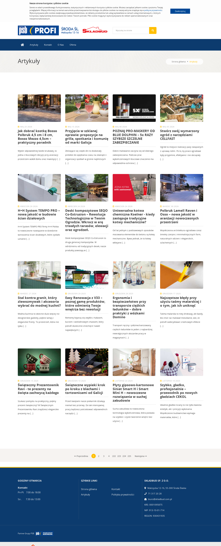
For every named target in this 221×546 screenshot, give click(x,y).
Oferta (73, 44)
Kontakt (48, 44)
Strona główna (179, 61)
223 (119, 456)
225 (129, 456)
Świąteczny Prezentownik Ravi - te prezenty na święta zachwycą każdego (38, 389)
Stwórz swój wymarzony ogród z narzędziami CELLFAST (179, 135)
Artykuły (34, 44)
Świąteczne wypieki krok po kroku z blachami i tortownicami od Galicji (85, 389)
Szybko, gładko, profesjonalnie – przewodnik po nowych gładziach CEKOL (178, 391)
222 (114, 456)
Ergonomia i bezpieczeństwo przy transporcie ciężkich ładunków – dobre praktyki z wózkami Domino (129, 307)
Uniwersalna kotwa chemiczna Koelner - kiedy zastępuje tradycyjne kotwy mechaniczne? (134, 216)
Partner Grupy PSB (26, 533)
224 (124, 456)
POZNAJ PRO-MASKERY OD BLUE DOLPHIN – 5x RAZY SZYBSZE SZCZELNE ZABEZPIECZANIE (134, 136)
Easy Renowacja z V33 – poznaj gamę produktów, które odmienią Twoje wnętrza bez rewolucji (85, 303)
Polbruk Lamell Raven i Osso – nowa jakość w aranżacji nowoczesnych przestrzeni (179, 216)
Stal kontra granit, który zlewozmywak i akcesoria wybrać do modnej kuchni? (39, 301)
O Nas (61, 44)
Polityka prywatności (123, 494)
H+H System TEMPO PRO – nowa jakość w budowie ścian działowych (39, 214)
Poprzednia (81, 456)
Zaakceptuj (180, 11)
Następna (141, 456)
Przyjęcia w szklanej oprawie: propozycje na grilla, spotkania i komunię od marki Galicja (86, 136)
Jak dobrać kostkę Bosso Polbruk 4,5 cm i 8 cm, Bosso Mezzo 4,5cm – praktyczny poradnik (37, 136)
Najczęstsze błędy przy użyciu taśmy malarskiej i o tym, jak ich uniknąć (180, 301)
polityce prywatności (153, 10)
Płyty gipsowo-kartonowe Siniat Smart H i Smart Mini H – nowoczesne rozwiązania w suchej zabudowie (133, 393)
